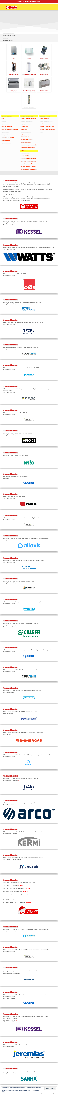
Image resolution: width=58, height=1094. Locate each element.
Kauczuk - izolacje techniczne (28, 163)
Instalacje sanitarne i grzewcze (28, 118)
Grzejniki (29, 52)
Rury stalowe (24, 129)
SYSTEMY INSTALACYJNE (9, 35)
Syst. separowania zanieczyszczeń (25, 135)
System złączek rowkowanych (28, 147)
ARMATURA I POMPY (8, 40)
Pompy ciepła (14, 84)
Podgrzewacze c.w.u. (14, 68)
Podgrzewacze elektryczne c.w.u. (10, 129)
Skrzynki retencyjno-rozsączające (29, 144)
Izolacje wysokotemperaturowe (28, 158)
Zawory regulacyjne (44, 118)
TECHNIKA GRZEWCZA (8, 33)
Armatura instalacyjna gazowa (47, 129)
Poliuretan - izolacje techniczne (28, 161)
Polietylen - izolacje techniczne (28, 166)
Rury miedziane (24, 126)
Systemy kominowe (29, 101)
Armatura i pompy (45, 116)
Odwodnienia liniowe (26, 142)
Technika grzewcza (7, 116)
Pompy (41, 132)
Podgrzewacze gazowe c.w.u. (29, 68)
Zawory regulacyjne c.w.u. (46, 121)
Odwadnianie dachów (26, 132)
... (14, 223)
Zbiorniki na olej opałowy (29, 84)
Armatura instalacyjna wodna (47, 126)
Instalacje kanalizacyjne (26, 121)
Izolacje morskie (25, 155)
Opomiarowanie (44, 68)
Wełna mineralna (25, 153)
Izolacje (23, 150)
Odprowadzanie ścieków (26, 139)
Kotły (14, 52)
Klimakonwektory (44, 84)
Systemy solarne (44, 52)
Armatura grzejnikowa (45, 123)
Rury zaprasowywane (26, 123)
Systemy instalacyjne (27, 116)
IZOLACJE (5, 38)
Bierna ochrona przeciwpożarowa (29, 169)
